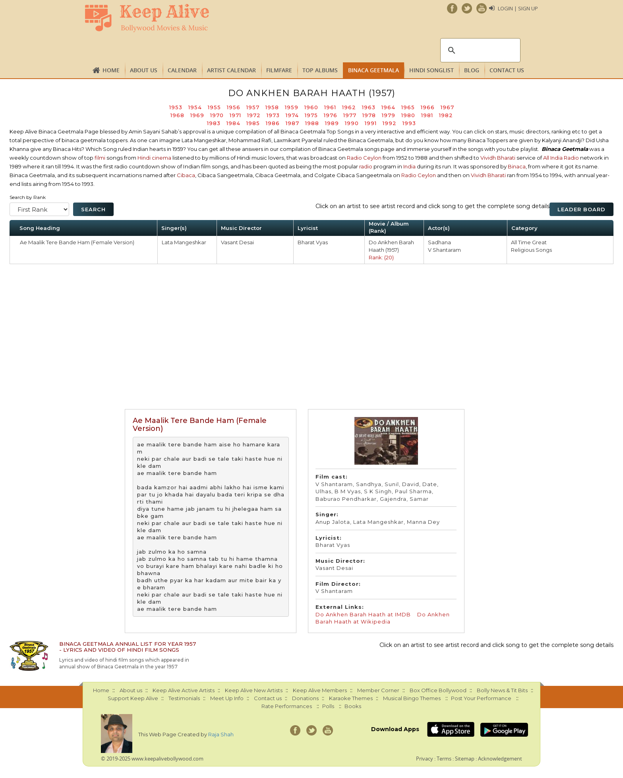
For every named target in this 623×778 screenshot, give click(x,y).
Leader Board (581, 209)
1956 (233, 107)
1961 (330, 107)
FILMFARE (279, 70)
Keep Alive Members (320, 690)
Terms (444, 758)
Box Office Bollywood (438, 690)
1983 (214, 123)
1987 (292, 123)
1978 (369, 115)
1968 (177, 115)
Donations (305, 698)
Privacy (424, 758)
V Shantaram (444, 250)
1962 (349, 107)
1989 (332, 123)
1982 (446, 115)
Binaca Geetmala (373, 70)
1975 (311, 115)
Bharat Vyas (313, 242)
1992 (390, 123)
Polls (328, 706)
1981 (427, 115)
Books (352, 706)
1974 (292, 115)
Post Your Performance (481, 698)
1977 (349, 115)
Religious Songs (531, 250)
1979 (388, 115)
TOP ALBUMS (320, 70)
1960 (311, 107)
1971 (235, 115)
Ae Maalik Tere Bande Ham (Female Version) (77, 242)
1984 (233, 123)
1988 (312, 123)
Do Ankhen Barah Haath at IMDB (363, 614)
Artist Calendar (231, 70)
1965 (408, 107)
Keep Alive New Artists (253, 690)
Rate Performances (286, 706)
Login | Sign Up (518, 8)
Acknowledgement (500, 758)
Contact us (506, 70)
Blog (471, 70)
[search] (479, 50)
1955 (214, 107)
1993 (409, 123)
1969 (197, 115)
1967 (447, 107)
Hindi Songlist (431, 70)
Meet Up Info (227, 698)
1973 (273, 115)
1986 (273, 123)
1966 (428, 107)
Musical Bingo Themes (412, 698)
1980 (408, 115)
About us (143, 70)
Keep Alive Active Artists (184, 690)
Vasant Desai (237, 242)
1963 (368, 107)
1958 (272, 107)
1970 (217, 115)
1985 (253, 123)
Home (111, 70)
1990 (352, 123)
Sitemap (464, 758)
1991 (371, 123)
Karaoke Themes (351, 698)
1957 (252, 107)
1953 (175, 107)
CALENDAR (182, 70)
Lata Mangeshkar (184, 242)
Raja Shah (221, 734)
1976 (330, 115)
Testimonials (184, 698)
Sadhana (439, 242)
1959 (291, 107)
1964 (388, 107)
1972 (254, 115)
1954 (195, 107)
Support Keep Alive (133, 698)
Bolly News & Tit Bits (502, 690)
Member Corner (378, 690)
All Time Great (529, 242)
